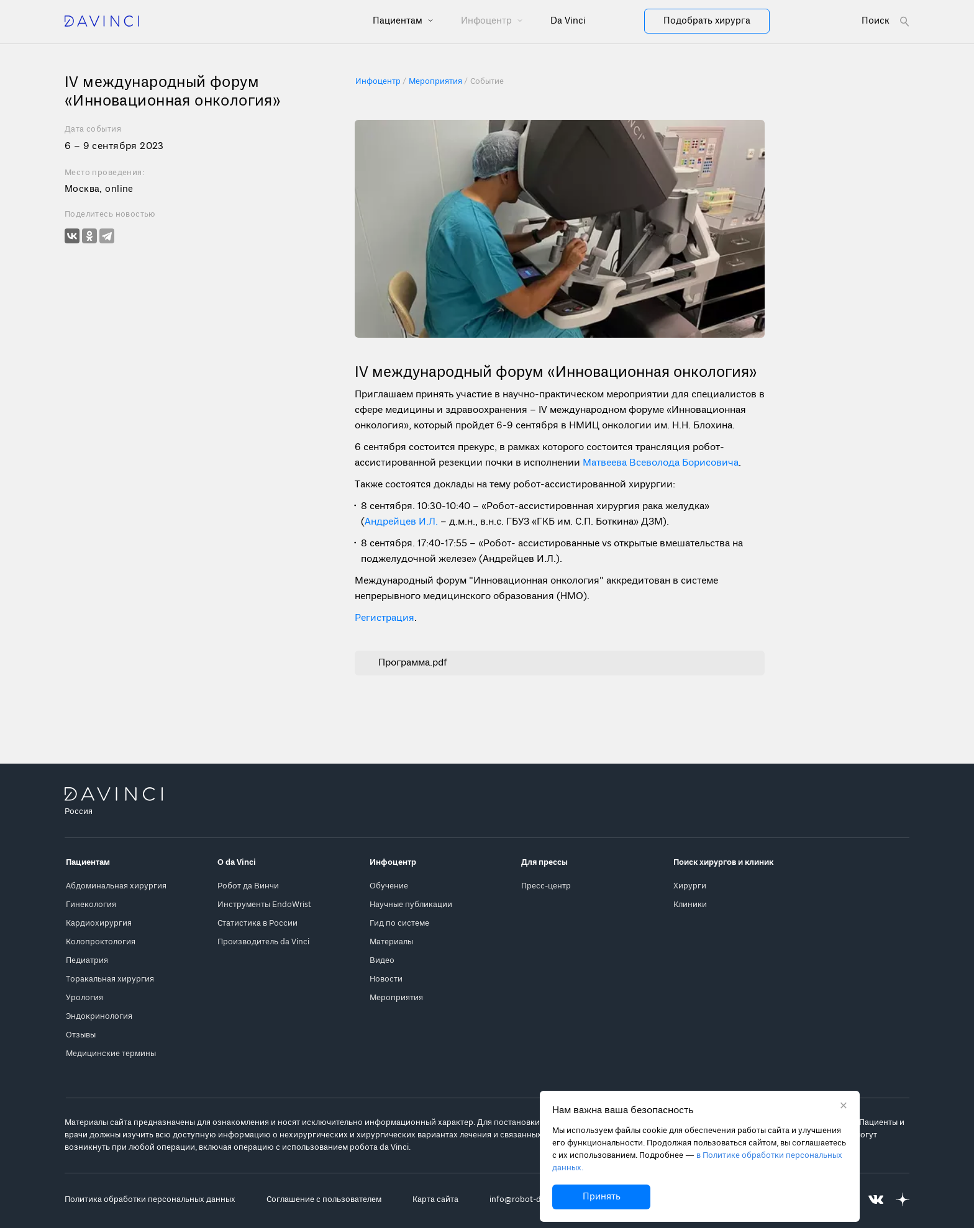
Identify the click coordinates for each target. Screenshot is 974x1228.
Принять (602, 1197)
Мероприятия (396, 998)
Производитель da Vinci (263, 942)
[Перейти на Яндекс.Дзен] (902, 1200)
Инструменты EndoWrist (264, 905)
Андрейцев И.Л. (401, 522)
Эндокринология (99, 1016)
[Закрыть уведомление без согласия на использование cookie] (843, 1107)
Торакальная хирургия (110, 979)
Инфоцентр (487, 21)
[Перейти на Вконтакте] (875, 1200)
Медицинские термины (111, 1054)
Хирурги (689, 886)
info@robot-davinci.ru (531, 1199)
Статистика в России (257, 923)
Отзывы (81, 1035)
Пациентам (399, 21)
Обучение (389, 886)
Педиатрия (87, 960)
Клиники (690, 905)
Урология (84, 998)
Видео (382, 960)
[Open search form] (885, 21)
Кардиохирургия (99, 923)
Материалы (391, 942)
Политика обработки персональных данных (150, 1199)
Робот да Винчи (248, 886)
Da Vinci (568, 21)
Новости (386, 979)
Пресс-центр (546, 886)
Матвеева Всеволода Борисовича (661, 463)
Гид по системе (399, 923)
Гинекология (91, 905)
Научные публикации (411, 905)
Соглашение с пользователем (323, 1199)
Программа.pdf (412, 663)
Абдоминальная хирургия (116, 886)
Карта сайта (435, 1199)
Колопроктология (100, 942)
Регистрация (384, 618)
